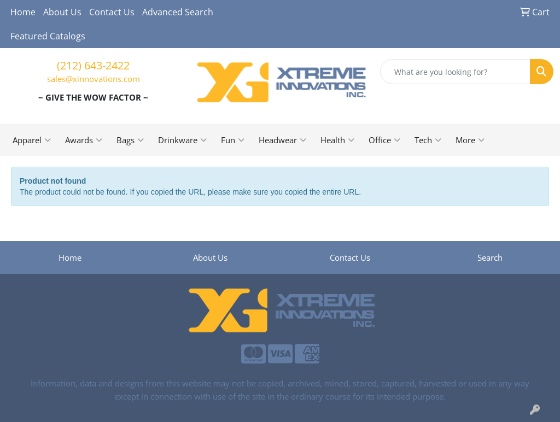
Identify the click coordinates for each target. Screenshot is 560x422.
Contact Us (112, 12)
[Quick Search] (455, 71)
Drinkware (182, 139)
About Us (62, 12)
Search (490, 257)
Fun (232, 139)
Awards (83, 139)
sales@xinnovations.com (93, 78)
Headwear (282, 139)
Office (384, 139)
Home (23, 12)
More (470, 139)
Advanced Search (177, 12)
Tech (428, 139)
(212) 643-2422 (93, 65)
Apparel (32, 139)
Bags (130, 139)
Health (337, 139)
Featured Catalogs (47, 36)
